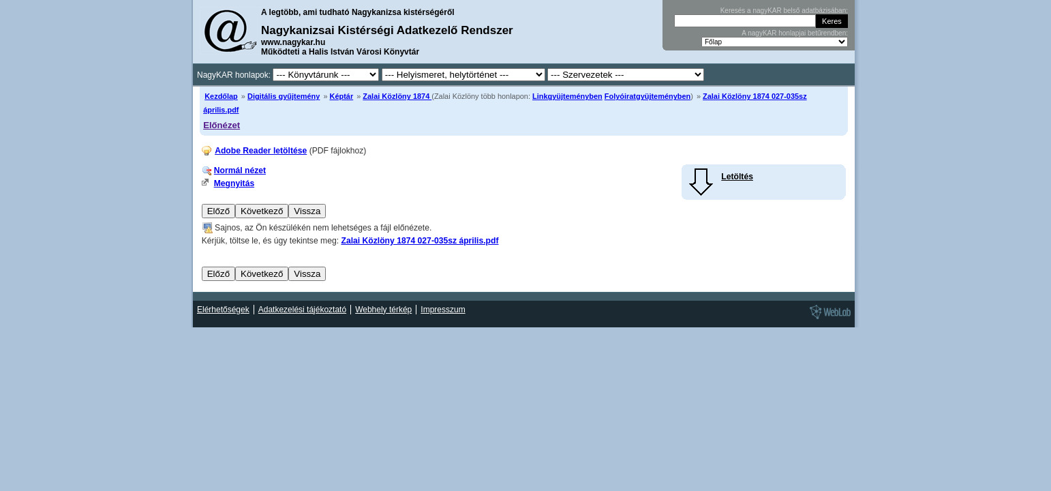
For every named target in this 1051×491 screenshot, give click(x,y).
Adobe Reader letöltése (261, 150)
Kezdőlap (221, 96)
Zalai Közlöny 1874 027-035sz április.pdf (419, 241)
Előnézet (221, 125)
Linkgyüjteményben (567, 96)
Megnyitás (234, 183)
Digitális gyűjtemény (283, 96)
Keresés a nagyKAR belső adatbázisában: (784, 10)
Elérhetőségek (223, 309)
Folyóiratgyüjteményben (647, 96)
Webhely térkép (383, 309)
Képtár (342, 96)
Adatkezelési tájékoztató (302, 309)
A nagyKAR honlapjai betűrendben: (795, 33)
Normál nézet (240, 170)
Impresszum (443, 309)
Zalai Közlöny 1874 (397, 96)
